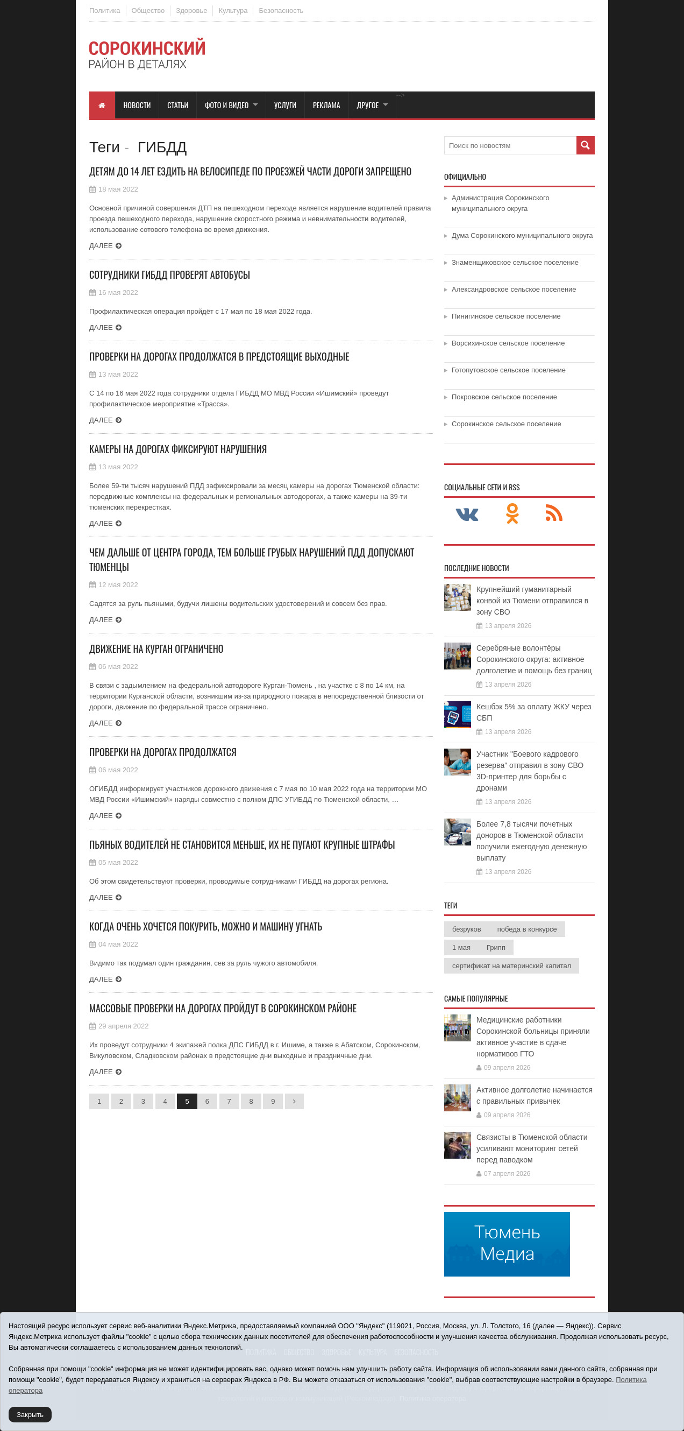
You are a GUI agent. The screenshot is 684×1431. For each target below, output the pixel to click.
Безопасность (281, 10)
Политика (104, 10)
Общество (148, 10)
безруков (466, 929)
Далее (101, 246)
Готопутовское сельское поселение (509, 370)
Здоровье (191, 10)
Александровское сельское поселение (514, 289)
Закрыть (30, 1415)
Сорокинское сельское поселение (506, 424)
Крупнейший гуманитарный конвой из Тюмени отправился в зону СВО (532, 600)
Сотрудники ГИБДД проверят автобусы (169, 274)
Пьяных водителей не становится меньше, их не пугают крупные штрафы (242, 844)
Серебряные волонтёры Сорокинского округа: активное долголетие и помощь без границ (534, 659)
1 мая (461, 947)
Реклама (326, 104)
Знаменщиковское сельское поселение (515, 262)
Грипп (496, 947)
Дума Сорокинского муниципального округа (522, 235)
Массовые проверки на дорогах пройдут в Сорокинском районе (223, 1008)
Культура (232, 10)
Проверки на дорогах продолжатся (163, 752)
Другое (368, 104)
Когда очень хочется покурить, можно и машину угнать (205, 926)
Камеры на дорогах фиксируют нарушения (178, 449)
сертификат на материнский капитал (511, 966)
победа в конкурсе (527, 929)
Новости (137, 104)
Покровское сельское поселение (504, 397)
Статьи (177, 104)
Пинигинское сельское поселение (506, 316)
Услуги (285, 104)
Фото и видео (226, 104)
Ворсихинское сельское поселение (508, 343)
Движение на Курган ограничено (156, 648)
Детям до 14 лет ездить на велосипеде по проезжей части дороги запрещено (250, 171)
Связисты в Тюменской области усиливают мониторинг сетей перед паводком (531, 1148)
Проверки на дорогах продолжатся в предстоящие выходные (219, 356)
